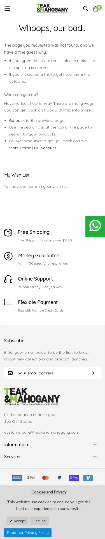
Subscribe (92, 373)
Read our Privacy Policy (28, 532)
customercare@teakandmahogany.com (41, 432)
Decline (39, 521)
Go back (17, 120)
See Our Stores (18, 421)
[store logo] (52, 8)
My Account (45, 147)
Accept (19, 521)
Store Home (20, 147)
